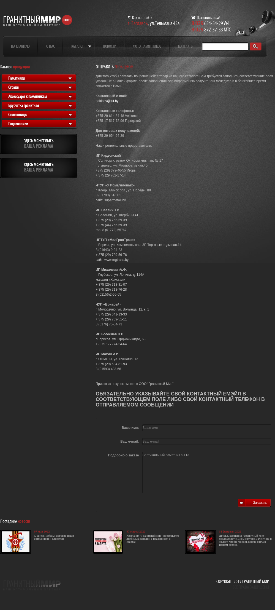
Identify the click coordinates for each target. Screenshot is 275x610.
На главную (20, 46)
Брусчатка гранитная (23, 105)
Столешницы (17, 114)
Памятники (16, 78)
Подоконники (18, 123)
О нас (50, 46)
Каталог (77, 46)
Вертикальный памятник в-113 (206, 472)
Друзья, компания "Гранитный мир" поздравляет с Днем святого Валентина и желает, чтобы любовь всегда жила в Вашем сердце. (245, 540)
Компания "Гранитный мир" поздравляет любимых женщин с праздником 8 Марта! (153, 538)
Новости (109, 46)
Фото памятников (147, 46)
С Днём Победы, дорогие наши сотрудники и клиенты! (54, 537)
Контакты (185, 46)
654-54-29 (207, 23)
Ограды (13, 87)
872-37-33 (207, 29)
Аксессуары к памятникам (27, 96)
